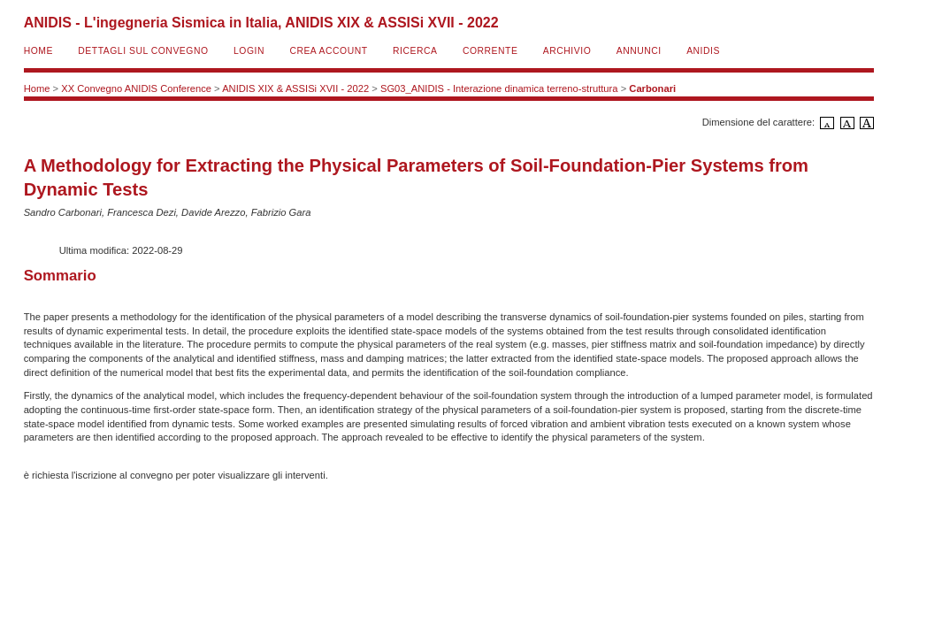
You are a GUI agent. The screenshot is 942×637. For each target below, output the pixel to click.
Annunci (639, 51)
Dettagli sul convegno (143, 51)
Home (38, 51)
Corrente (490, 51)
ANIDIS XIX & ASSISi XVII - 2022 (295, 88)
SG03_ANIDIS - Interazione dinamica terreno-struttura (499, 88)
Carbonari (652, 88)
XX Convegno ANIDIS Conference (136, 88)
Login (249, 51)
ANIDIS (703, 51)
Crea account (328, 51)
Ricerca (415, 51)
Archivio (567, 51)
